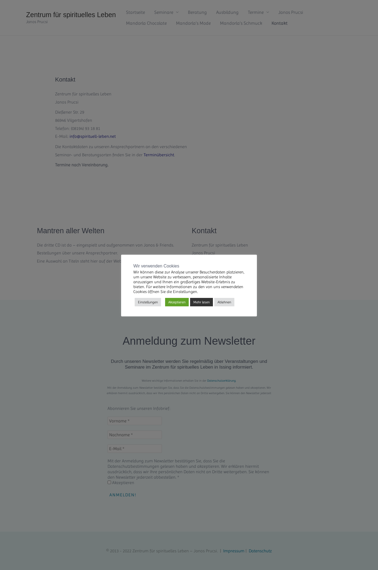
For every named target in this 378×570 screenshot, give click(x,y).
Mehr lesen (201, 302)
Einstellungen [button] (148, 302)
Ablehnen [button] (224, 302)
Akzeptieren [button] (176, 302)
